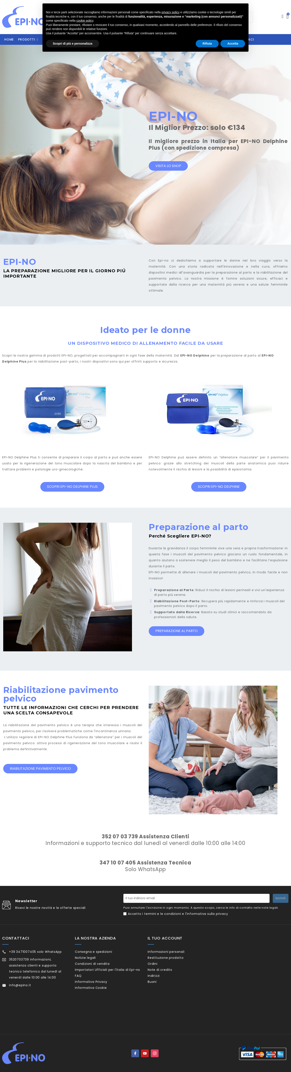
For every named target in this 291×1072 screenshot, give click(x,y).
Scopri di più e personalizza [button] (72, 43)
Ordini (158, 967)
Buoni (158, 991)
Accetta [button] (232, 43)
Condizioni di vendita (98, 967)
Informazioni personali (172, 952)
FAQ (84, 989)
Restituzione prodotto (171, 960)
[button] (28, 39)
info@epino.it (20, 985)
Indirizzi (159, 983)
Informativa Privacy (97, 997)
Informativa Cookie (96, 1005)
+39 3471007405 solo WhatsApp (35, 952)
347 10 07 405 (118, 862)
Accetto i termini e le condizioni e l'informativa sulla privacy (178, 914)
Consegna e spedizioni (99, 952)
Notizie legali (91, 960)
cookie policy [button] (84, 20)
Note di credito (166, 975)
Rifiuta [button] (207, 43)
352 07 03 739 (120, 836)
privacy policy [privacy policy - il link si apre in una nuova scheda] (171, 12)
